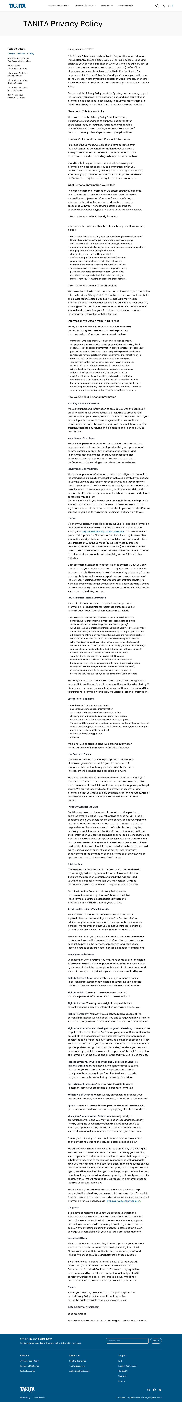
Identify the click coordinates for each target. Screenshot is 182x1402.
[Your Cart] (170, 5)
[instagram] (148, 1390)
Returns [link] (121, 1381)
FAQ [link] (120, 1361)
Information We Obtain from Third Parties (18, 88)
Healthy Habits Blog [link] (77, 1361)
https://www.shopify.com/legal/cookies (103, 531)
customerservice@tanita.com (83, 1306)
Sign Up (156, 1340)
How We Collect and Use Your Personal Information (19, 59)
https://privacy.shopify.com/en (123, 1200)
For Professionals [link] (27, 1371)
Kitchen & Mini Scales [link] (29, 1366)
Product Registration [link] (127, 1366)
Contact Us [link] (123, 1371)
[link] (157, 5)
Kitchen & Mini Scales (85, 5)
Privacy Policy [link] (25, 1398)
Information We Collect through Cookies (18, 81)
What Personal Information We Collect (18, 67)
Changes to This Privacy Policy (21, 54)
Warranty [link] (122, 1376)
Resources (107, 5)
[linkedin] (160, 1390)
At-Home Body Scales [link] (29, 1361)
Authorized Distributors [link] (79, 1371)
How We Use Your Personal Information (17, 96)
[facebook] (154, 1390)
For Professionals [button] (125, 5)
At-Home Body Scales (59, 5)
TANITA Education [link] (77, 1366)
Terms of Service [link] (40, 1398)
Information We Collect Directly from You (18, 74)
